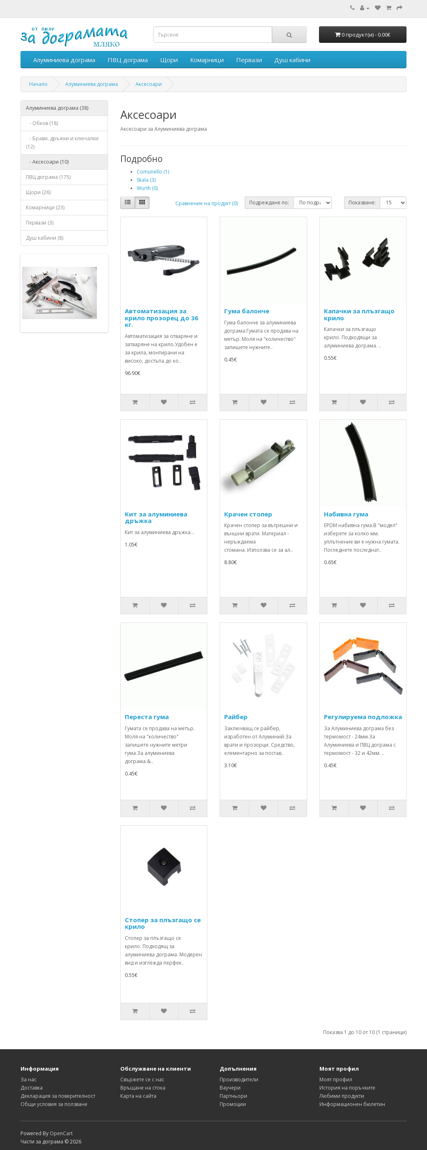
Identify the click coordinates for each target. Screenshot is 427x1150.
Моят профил (335, 1079)
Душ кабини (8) (44, 237)
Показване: (362, 202)
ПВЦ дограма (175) (48, 177)
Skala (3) (146, 179)
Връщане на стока (142, 1087)
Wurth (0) (147, 188)
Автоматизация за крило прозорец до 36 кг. (161, 318)
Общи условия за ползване (54, 1104)
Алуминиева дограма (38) (57, 107)
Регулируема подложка (363, 717)
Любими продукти (341, 1095)
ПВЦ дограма (128, 60)
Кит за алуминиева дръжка (156, 517)
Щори (169, 60)
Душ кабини (292, 60)
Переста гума (147, 717)
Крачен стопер (248, 514)
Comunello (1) (153, 171)
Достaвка (32, 1087)
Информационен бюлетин (352, 1104)
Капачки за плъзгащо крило (359, 314)
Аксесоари (148, 84)
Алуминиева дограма (64, 60)
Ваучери (230, 1087)
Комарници (207, 60)
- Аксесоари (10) (47, 161)
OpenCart (61, 1133)
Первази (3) (39, 222)
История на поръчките (347, 1087)
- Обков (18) (42, 123)
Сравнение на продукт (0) (206, 203)
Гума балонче (246, 311)
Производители (239, 1079)
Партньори (233, 1095)
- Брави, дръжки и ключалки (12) (62, 142)
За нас (29, 1079)
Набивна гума (346, 514)
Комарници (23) (45, 207)
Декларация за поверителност (58, 1095)
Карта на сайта (138, 1095)
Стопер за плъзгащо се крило (163, 923)
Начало (38, 84)
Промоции (233, 1104)
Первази (249, 60)
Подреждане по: (269, 202)
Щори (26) (38, 192)
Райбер (236, 717)
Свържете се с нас (142, 1079)
